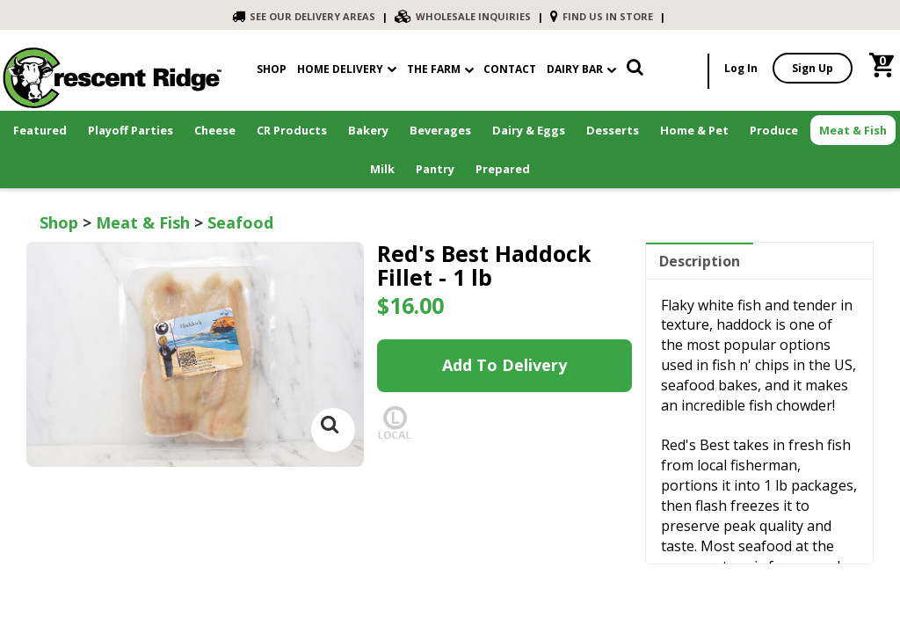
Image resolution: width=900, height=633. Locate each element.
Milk (382, 169)
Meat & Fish (853, 130)
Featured (40, 130)
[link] (635, 71)
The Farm (440, 69)
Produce (774, 130)
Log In (741, 68)
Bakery (368, 130)
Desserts (612, 130)
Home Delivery (340, 69)
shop (272, 69)
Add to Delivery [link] (504, 364)
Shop (59, 222)
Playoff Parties (130, 130)
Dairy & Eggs (528, 130)
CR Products (292, 130)
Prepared (502, 169)
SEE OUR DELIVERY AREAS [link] (303, 16)
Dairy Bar (581, 69)
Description (699, 261)
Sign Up (812, 68)
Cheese (215, 130)
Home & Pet (694, 130)
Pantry (435, 169)
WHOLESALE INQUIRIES (463, 16)
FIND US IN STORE (601, 16)
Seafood (240, 222)
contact (509, 69)
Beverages (440, 130)
